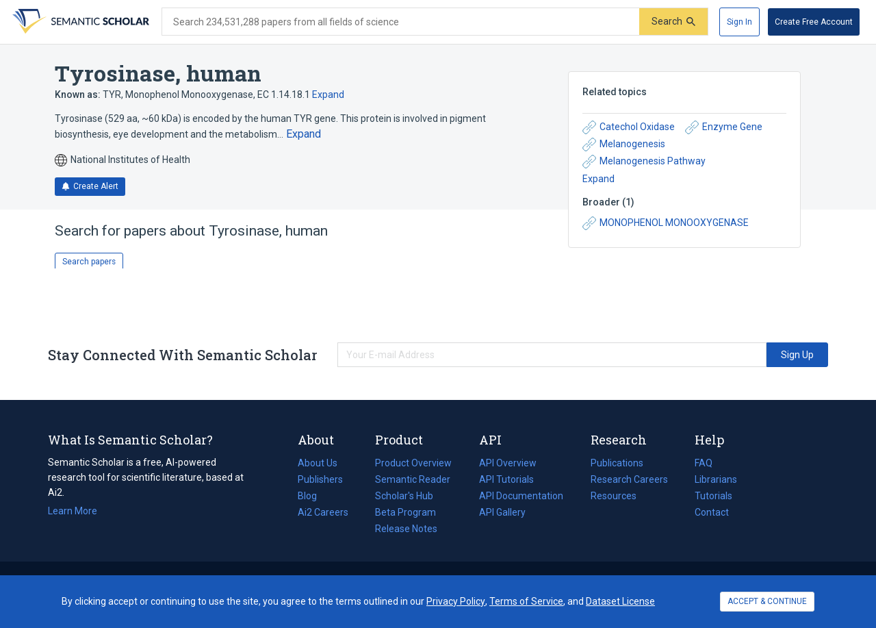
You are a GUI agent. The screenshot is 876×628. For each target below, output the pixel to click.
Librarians (716, 479)
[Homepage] (79, 22)
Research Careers (629, 479)
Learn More (72, 510)
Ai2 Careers (323, 512)
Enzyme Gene (723, 127)
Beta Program (405, 512)
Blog (313, 496)
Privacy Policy (455, 601)
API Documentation (521, 496)
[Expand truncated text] (303, 134)
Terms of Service (526, 601)
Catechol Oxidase (628, 127)
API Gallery (502, 512)
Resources (613, 496)
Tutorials (713, 495)
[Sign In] (739, 22)
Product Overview (413, 462)
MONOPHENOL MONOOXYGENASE (665, 223)
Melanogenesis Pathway (644, 161)
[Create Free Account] (814, 22)
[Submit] (673, 21)
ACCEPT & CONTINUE (767, 601)
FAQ (703, 462)
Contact (712, 512)
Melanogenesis (623, 144)
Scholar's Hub (404, 495)
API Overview (508, 462)
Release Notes (406, 528)
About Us (317, 462)
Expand (328, 94)
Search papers (89, 261)
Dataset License (620, 601)
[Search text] (400, 22)
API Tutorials (506, 479)
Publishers (320, 479)
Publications (617, 463)
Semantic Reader (412, 479)
